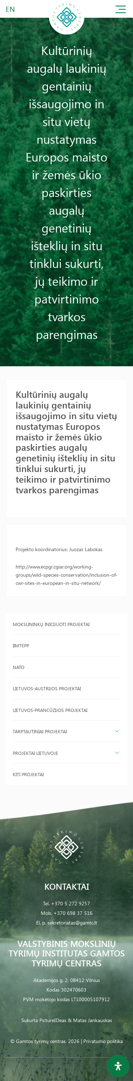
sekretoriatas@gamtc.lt (72, 922)
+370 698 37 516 (73, 913)
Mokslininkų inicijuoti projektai (51, 624)
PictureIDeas (52, 1020)
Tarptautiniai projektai (40, 731)
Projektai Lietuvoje (35, 753)
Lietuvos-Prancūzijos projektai (50, 710)
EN (11, 8)
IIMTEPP (21, 645)
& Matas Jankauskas (90, 1020)
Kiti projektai (28, 774)
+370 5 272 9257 (70, 903)
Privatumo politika (103, 1041)
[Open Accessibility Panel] (118, 1066)
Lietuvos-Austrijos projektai (47, 688)
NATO (18, 667)
